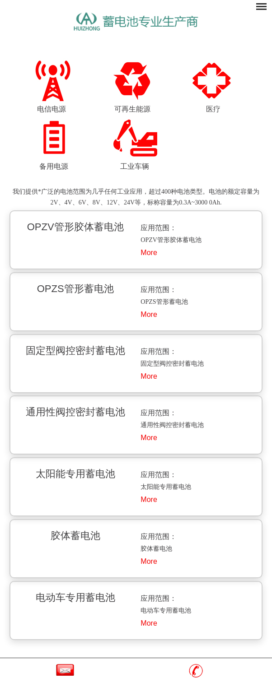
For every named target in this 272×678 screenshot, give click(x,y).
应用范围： (159, 228)
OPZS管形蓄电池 (75, 288)
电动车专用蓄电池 (75, 597)
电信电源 (51, 109)
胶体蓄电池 (75, 535)
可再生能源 (132, 109)
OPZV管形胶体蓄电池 (75, 226)
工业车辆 (134, 166)
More (149, 252)
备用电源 (53, 166)
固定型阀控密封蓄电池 (75, 350)
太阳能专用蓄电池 (75, 473)
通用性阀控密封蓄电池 (75, 412)
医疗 (213, 109)
